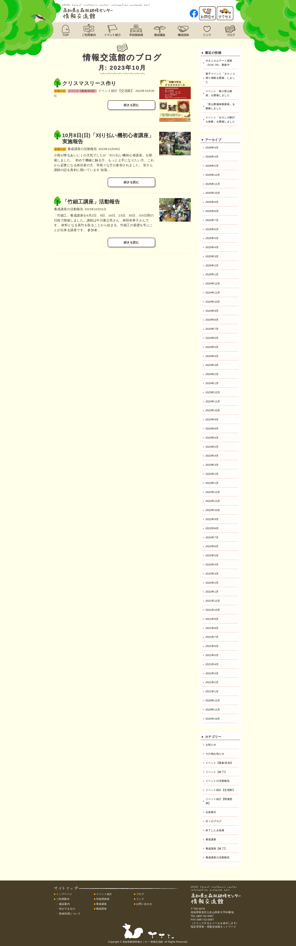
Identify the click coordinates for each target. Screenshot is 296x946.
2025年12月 (213, 174)
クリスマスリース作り (89, 83)
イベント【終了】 (216, 771)
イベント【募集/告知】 (219, 762)
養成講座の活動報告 (218, 857)
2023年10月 (213, 410)
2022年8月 (212, 528)
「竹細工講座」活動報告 (91, 202)
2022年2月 (212, 582)
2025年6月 (212, 229)
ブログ (140, 894)
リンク (140, 899)
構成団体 (101, 908)
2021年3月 (212, 673)
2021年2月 (212, 682)
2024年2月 (212, 374)
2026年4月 (212, 147)
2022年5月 (212, 555)
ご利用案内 (63, 899)
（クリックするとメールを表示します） (215, 923)
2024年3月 (212, 365)
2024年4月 (212, 356)
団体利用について (69, 913)
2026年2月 (212, 165)
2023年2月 (212, 473)
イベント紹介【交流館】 (220, 789)
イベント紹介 (104, 894)
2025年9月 (212, 201)
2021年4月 (212, 664)
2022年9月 (212, 519)
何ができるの (67, 908)
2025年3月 (212, 256)
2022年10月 (213, 510)
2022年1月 (212, 591)
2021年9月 (212, 618)
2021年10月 (213, 609)
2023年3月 (212, 464)
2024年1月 (212, 383)
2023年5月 (212, 446)
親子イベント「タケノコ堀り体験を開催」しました (220, 78)
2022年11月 (213, 501)
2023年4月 (212, 455)
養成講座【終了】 (216, 848)
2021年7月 (212, 636)
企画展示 (211, 812)
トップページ (64, 894)
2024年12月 (213, 283)
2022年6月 (212, 546)
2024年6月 (212, 337)
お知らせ (211, 744)
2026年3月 (212, 156)
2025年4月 (212, 247)
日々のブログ (214, 821)
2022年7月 (212, 537)
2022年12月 (213, 492)
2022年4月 (212, 564)
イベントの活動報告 (218, 780)
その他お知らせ (215, 753)
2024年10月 (213, 301)
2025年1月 (212, 274)
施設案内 (64, 903)
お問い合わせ (144, 903)
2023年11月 (213, 401)
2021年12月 (213, 600)
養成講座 (211, 839)
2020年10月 (213, 718)
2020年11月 (213, 709)
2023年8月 (212, 428)
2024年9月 (212, 310)
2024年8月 (212, 319)
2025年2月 (212, 265)
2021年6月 (212, 646)
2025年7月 (212, 220)
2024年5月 (212, 347)
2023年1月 (212, 483)
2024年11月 (213, 292)
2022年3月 (212, 573)
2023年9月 (212, 419)
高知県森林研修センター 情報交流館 (143, 941)
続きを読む (131, 105)
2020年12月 (213, 700)
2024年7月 (212, 328)
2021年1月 (212, 691)
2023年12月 (213, 392)
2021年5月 (212, 655)
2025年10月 (213, 192)
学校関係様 (103, 899)
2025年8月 (212, 211)
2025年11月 (213, 183)
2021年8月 (212, 628)
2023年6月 (212, 437)
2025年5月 (212, 238)
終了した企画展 (215, 830)
